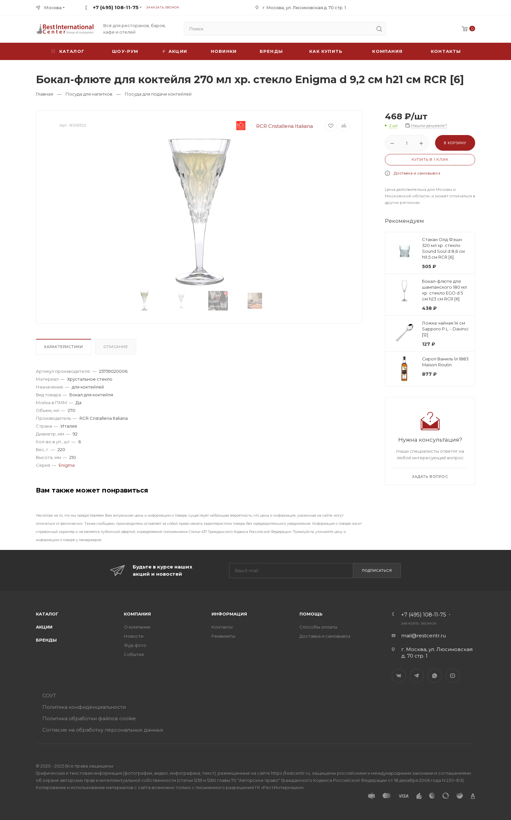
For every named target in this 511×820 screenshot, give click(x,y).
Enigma (67, 465)
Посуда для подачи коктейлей (158, 94)
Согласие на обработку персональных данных (102, 730)
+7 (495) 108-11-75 (116, 7)
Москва (53, 7)
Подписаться (377, 570)
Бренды (271, 51)
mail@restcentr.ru (423, 635)
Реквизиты (223, 636)
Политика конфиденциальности (84, 707)
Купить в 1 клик (430, 159)
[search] (379, 29)
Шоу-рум (125, 51)
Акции (44, 627)
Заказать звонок (162, 7)
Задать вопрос (430, 476)
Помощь (311, 613)
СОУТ (49, 695)
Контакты (446, 51)
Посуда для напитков (89, 94)
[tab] (65, 348)
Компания (387, 51)
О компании (137, 627)
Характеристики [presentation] (63, 346)
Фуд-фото (135, 645)
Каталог (47, 613)
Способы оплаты (318, 627)
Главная (44, 94)
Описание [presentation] (115, 346)
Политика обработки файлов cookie (89, 718)
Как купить (326, 51)
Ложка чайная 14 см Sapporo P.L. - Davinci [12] (445, 328)
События (134, 654)
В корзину (455, 143)
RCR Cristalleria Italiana (269, 126)
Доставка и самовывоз (417, 173)
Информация (229, 613)
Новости (133, 636)
